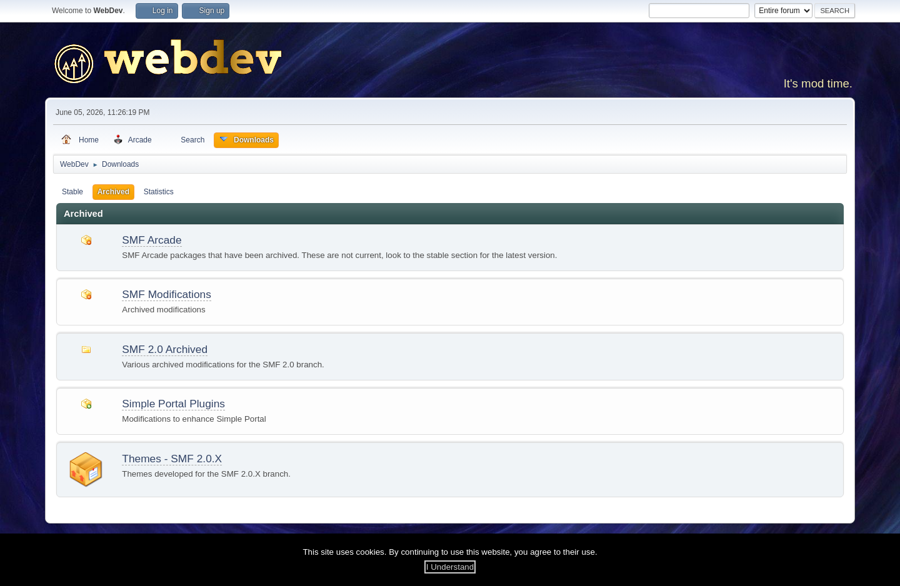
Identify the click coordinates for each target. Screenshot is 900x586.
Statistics (159, 191)
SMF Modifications (166, 294)
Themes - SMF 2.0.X (172, 458)
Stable (72, 191)
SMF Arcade (151, 240)
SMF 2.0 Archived (165, 349)
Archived (113, 191)
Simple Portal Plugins (173, 403)
